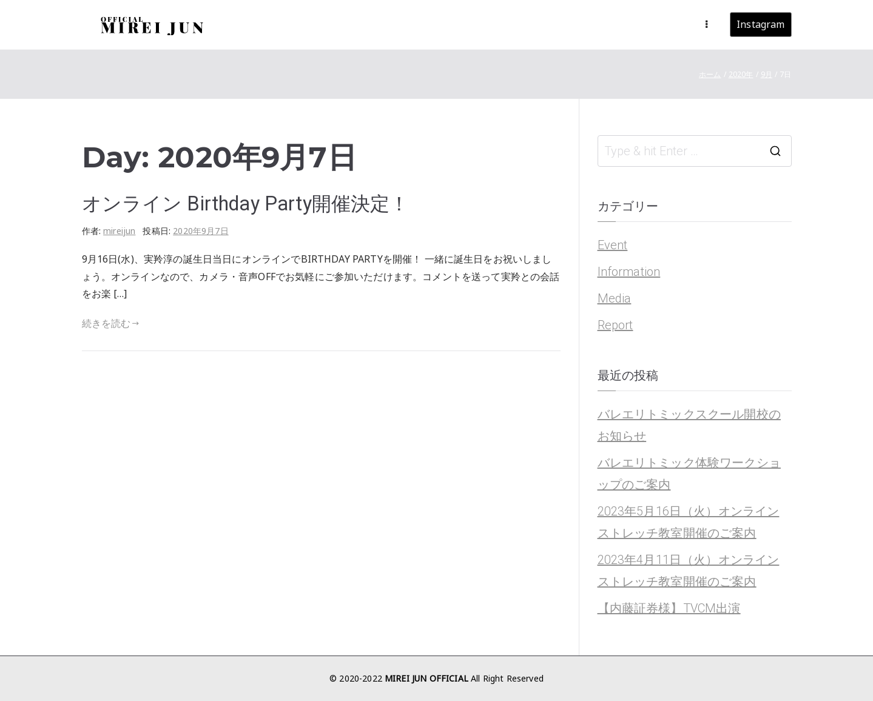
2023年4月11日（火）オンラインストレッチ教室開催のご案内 (689, 570)
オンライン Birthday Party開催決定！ (246, 203)
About (538, 24)
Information (629, 271)
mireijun (119, 230)
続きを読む (111, 323)
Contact (666, 24)
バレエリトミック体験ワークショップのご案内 (689, 473)
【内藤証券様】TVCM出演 (669, 608)
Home (459, 24)
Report (615, 325)
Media (615, 298)
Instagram (760, 24)
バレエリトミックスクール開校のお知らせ (689, 425)
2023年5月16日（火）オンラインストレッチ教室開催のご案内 (689, 522)
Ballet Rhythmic (600, 24)
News (499, 24)
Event (613, 245)
